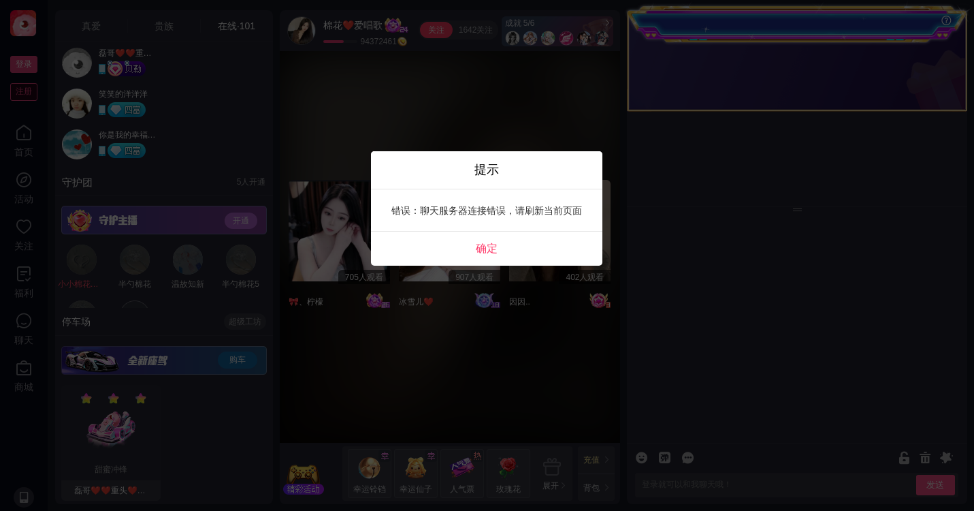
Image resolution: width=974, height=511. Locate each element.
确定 (487, 248)
